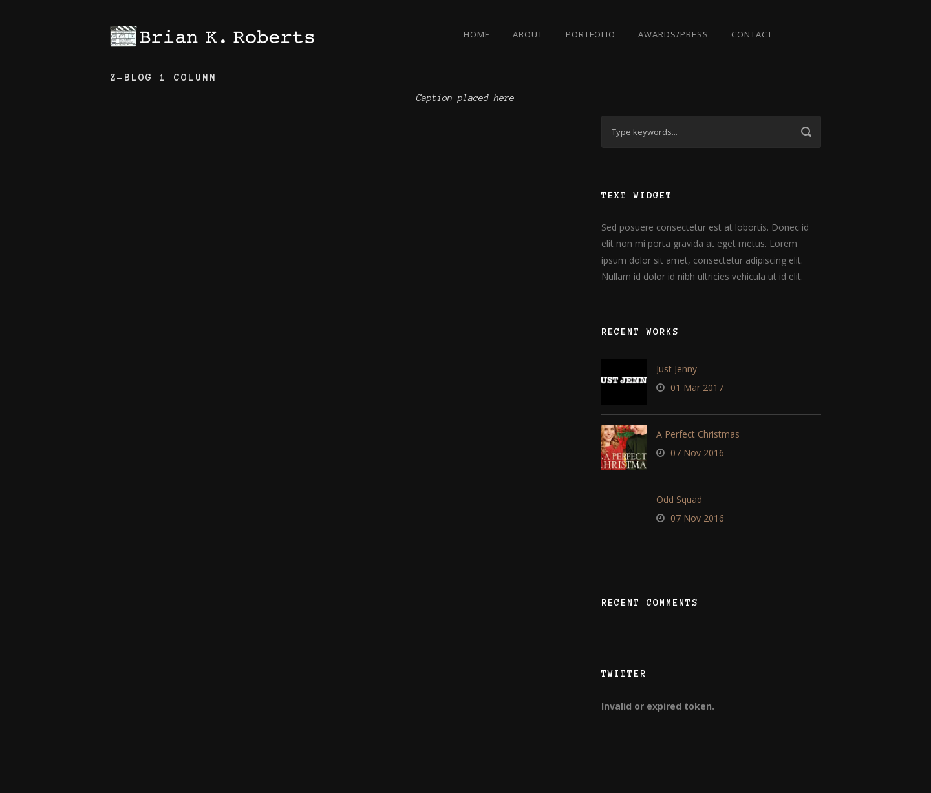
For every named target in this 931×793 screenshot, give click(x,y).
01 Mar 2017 (696, 387)
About (528, 34)
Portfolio (590, 34)
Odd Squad (679, 499)
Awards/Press (673, 34)
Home (477, 34)
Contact (752, 34)
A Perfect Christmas (698, 434)
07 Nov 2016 (697, 453)
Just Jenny (676, 369)
